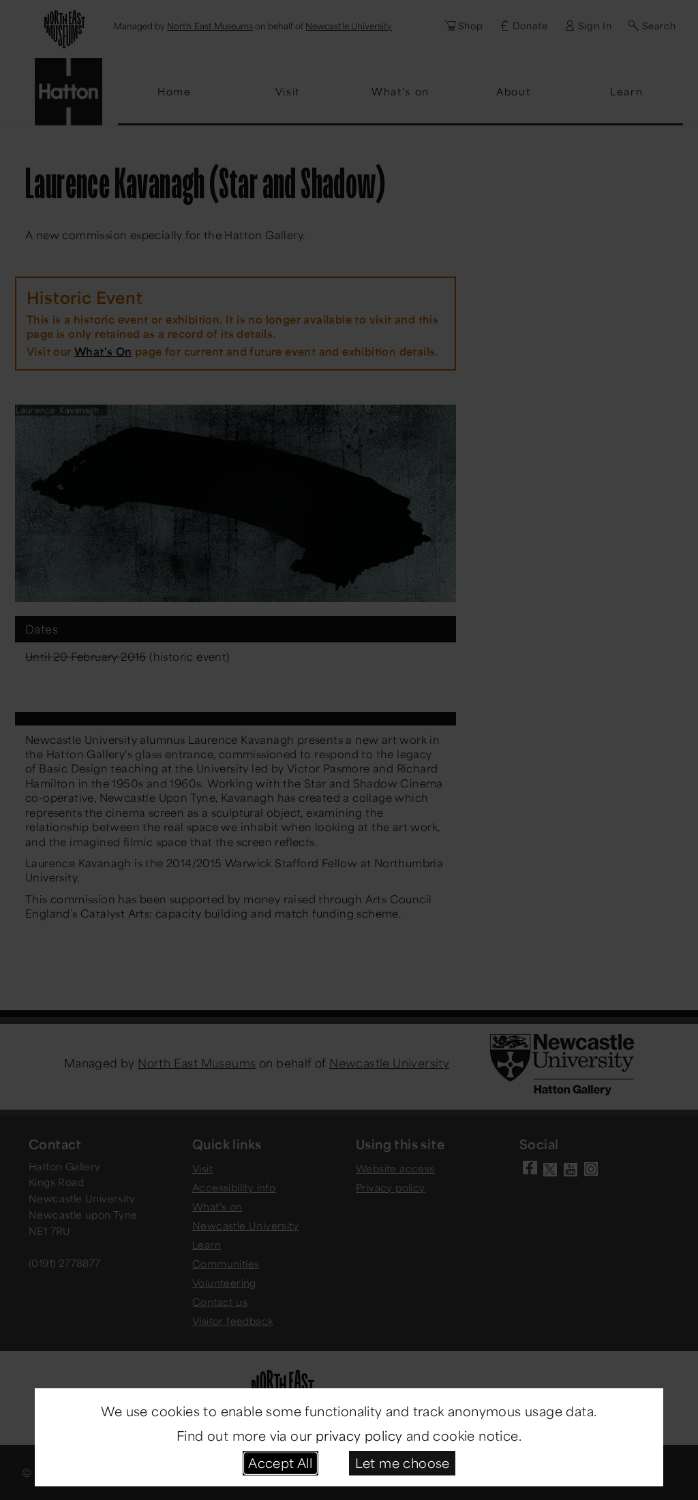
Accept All (280, 1462)
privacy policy (359, 1435)
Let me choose (402, 1462)
